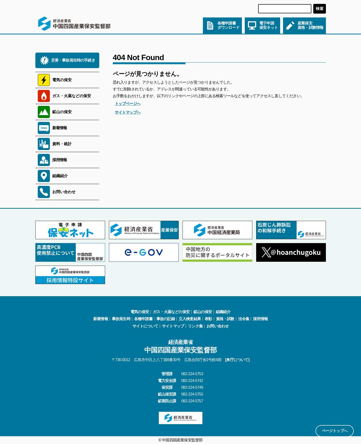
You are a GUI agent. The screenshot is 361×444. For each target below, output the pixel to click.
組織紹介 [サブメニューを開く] (60, 176)
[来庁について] (237, 360)
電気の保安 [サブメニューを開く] (62, 80)
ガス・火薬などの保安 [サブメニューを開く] (71, 96)
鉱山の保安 (202, 312)
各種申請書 (143, 319)
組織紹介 (223, 312)
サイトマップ (173, 326)
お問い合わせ (218, 326)
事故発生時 (121, 319)
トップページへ (127, 104)
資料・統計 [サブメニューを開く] (62, 144)
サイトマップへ (127, 112)
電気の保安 (140, 312)
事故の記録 (165, 319)
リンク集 (195, 326)
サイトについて (145, 326)
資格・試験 (225, 319)
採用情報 (59, 160)
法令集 (243, 319)
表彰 (208, 319)
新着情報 (59, 128)
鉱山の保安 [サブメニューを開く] (62, 112)
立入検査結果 (190, 319)
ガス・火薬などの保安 (171, 312)
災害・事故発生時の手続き (73, 60)
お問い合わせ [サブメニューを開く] (64, 192)
